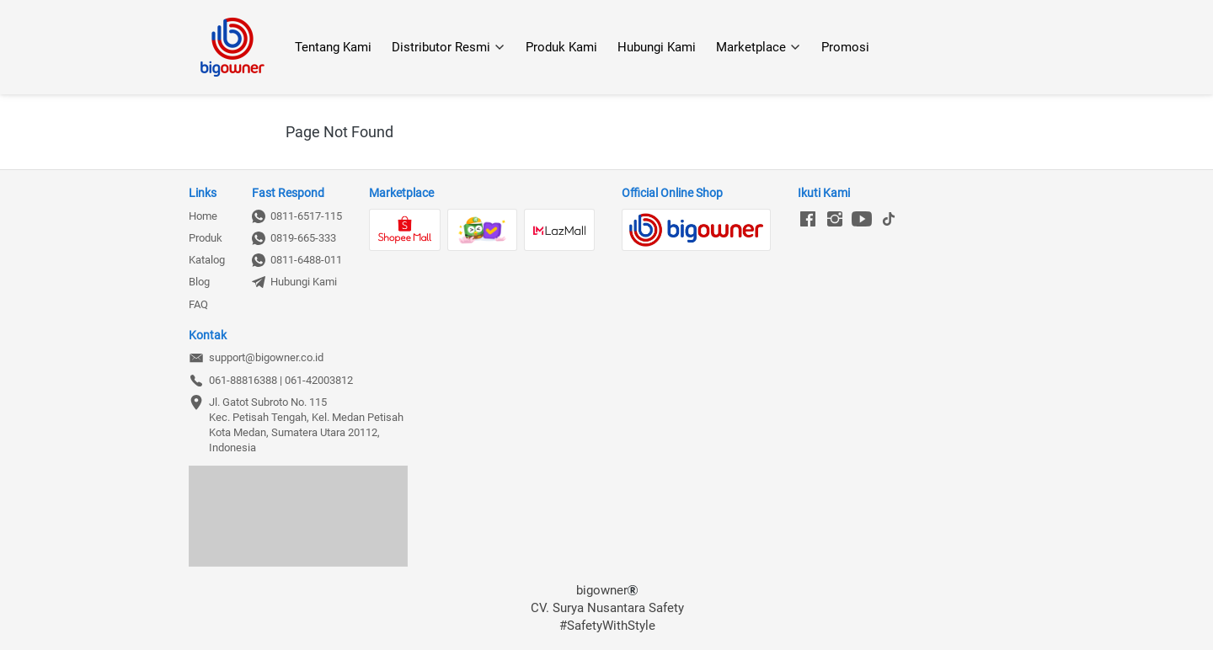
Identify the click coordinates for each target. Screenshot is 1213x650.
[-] (808, 220)
